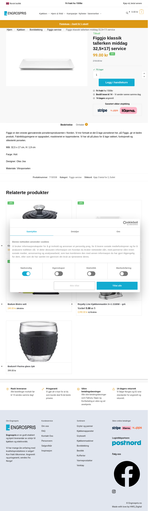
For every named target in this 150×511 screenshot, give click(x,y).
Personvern (46, 441)
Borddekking (36, 29)
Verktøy (80, 465)
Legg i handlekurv (116, 82)
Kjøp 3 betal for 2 (101, 177)
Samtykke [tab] (32, 231)
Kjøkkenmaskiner (85, 441)
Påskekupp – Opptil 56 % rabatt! (73, 24)
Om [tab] (118, 231)
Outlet (112, 177)
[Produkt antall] (96, 75)
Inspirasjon (46, 450)
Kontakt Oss (47, 436)
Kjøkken (21, 29)
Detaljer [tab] (75, 231)
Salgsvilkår (46, 445)
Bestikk (80, 450)
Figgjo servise (54, 29)
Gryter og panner (85, 426)
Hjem (9, 29)
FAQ (43, 431)
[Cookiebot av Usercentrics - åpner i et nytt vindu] (125, 223)
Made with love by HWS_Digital (127, 506)
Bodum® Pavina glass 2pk (21, 366)
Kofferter (81, 455)
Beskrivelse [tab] (67, 124)
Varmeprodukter (84, 460)
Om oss (45, 426)
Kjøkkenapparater (85, 431)
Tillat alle (117, 285)
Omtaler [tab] (80, 124)
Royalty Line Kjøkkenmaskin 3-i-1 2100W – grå (101, 304)
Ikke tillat (74, 285)
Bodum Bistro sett (17, 304)
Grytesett (81, 436)
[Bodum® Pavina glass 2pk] (39, 342)
